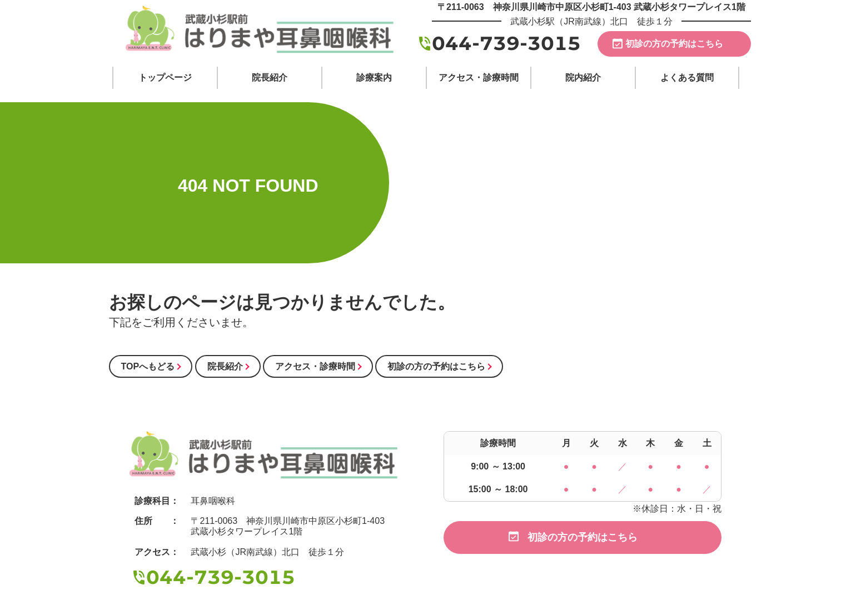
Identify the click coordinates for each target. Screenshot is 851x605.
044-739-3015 (506, 43)
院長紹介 (225, 366)
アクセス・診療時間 (315, 366)
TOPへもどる (148, 366)
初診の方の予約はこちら (674, 43)
